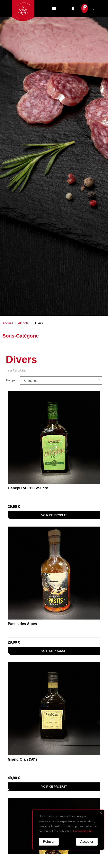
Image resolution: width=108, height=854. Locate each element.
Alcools (23, 323)
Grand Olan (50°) (22, 759)
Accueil (7, 323)
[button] (73, 8)
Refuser (48, 841)
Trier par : (12, 380)
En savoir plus (82, 831)
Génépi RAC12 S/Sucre (28, 488)
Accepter (86, 841)
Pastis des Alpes (22, 624)
